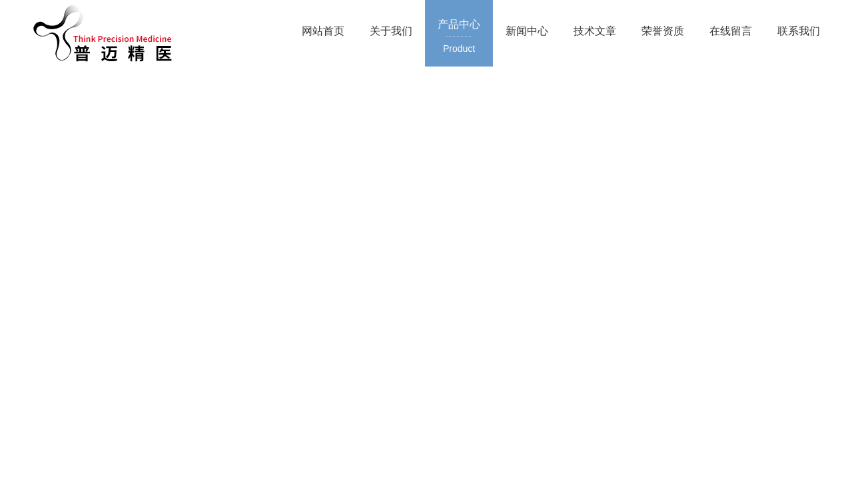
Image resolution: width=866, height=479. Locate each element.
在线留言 (730, 31)
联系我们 (798, 31)
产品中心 (459, 37)
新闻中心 (527, 31)
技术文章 (595, 31)
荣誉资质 (663, 31)
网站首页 (323, 31)
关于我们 (391, 31)
